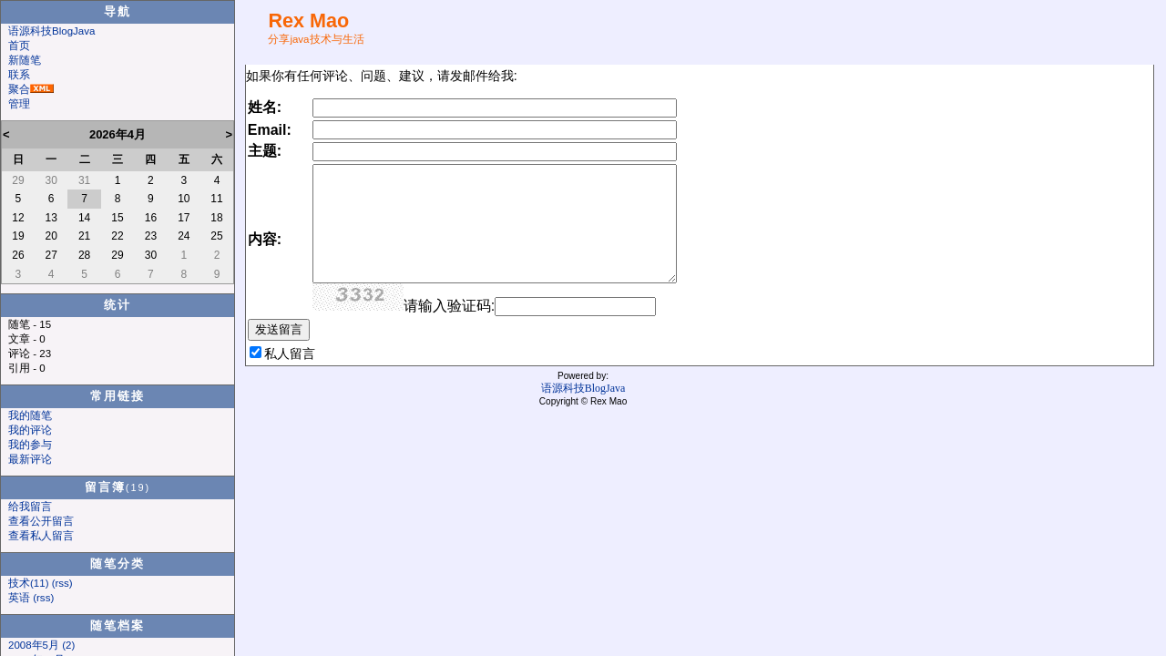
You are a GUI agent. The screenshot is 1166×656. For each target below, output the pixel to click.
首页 (19, 45)
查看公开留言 (41, 521)
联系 (19, 74)
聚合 (19, 89)
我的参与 (30, 444)
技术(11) (28, 583)
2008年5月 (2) (41, 645)
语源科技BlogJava (51, 31)
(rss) (62, 583)
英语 (19, 597)
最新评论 (30, 459)
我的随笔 (30, 415)
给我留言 (30, 506)
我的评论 (30, 430)
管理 (19, 103)
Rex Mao (308, 20)
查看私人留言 (41, 535)
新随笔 (24, 60)
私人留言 (289, 353)
